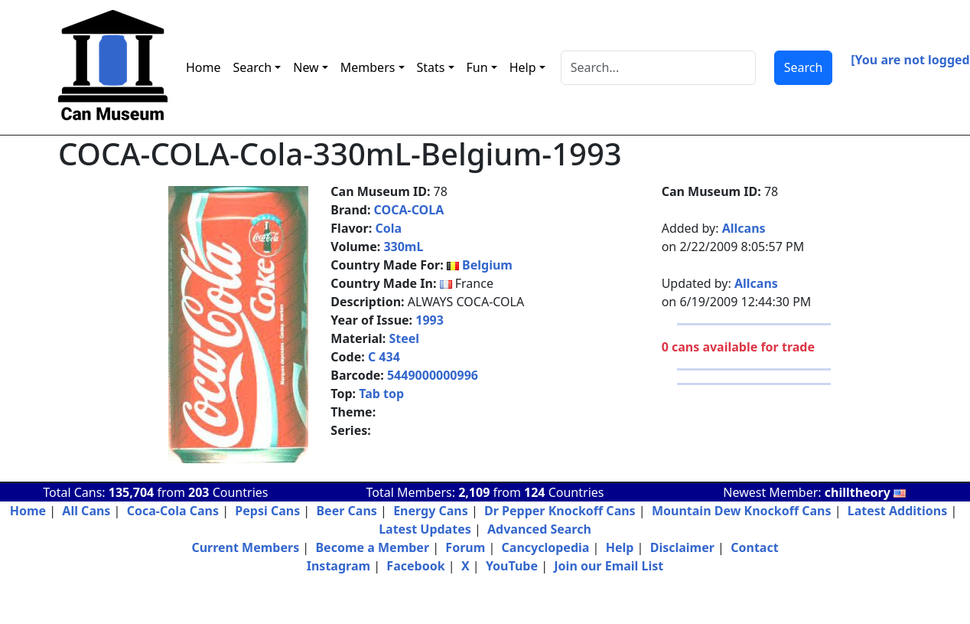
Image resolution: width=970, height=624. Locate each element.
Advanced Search (539, 529)
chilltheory (865, 492)
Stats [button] (431, 67)
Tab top (381, 393)
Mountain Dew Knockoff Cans (742, 510)
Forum (465, 547)
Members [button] (367, 67)
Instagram (338, 565)
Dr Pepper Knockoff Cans (560, 510)
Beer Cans (346, 510)
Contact (754, 547)
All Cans (86, 510)
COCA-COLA (409, 209)
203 (198, 492)
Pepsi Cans (267, 510)
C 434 (384, 356)
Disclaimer (682, 547)
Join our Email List (608, 565)
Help (620, 547)
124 (534, 492)
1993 (429, 320)
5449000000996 (432, 375)
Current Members (245, 547)
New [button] (305, 67)
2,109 (474, 492)
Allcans (744, 228)
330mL (403, 246)
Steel (404, 338)
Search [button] (252, 67)
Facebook (415, 565)
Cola (388, 228)
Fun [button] (477, 67)
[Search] (658, 68)
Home (203, 67)
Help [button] (522, 67)
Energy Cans (430, 510)
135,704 (131, 492)
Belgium (487, 264)
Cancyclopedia (546, 547)
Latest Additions (897, 510)
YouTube (512, 565)
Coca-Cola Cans (173, 510)
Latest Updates (425, 529)
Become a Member (372, 547)
